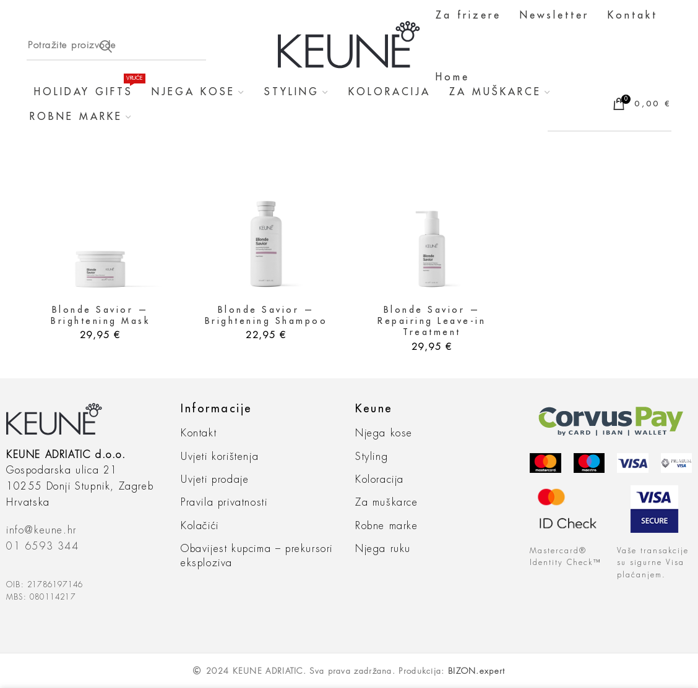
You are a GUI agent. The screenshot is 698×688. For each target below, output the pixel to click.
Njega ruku (383, 549)
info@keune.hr (41, 530)
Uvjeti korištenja (220, 457)
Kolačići (200, 526)
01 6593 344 (42, 546)
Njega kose (384, 433)
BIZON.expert (477, 671)
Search (105, 46)
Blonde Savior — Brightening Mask (100, 315)
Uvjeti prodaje (215, 480)
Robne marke (386, 526)
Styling (371, 457)
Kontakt (199, 433)
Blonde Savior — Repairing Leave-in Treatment (431, 320)
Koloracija (379, 480)
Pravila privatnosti (224, 503)
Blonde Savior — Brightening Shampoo (266, 315)
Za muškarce (386, 503)
